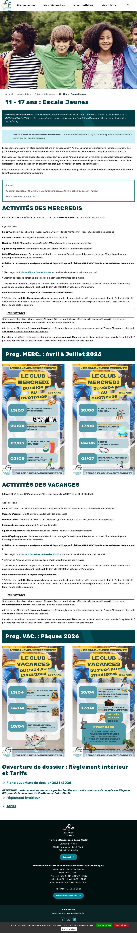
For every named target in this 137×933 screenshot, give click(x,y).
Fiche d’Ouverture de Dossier (36, 272)
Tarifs (11, 806)
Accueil (9, 94)
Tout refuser (121, 925)
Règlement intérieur (23, 798)
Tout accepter (104, 925)
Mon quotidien (23, 94)
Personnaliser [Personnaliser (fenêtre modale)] (69, 929)
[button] (26, 5)
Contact (67, 857)
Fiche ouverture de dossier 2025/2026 (39, 783)
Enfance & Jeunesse (45, 94)
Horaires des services (66, 895)
